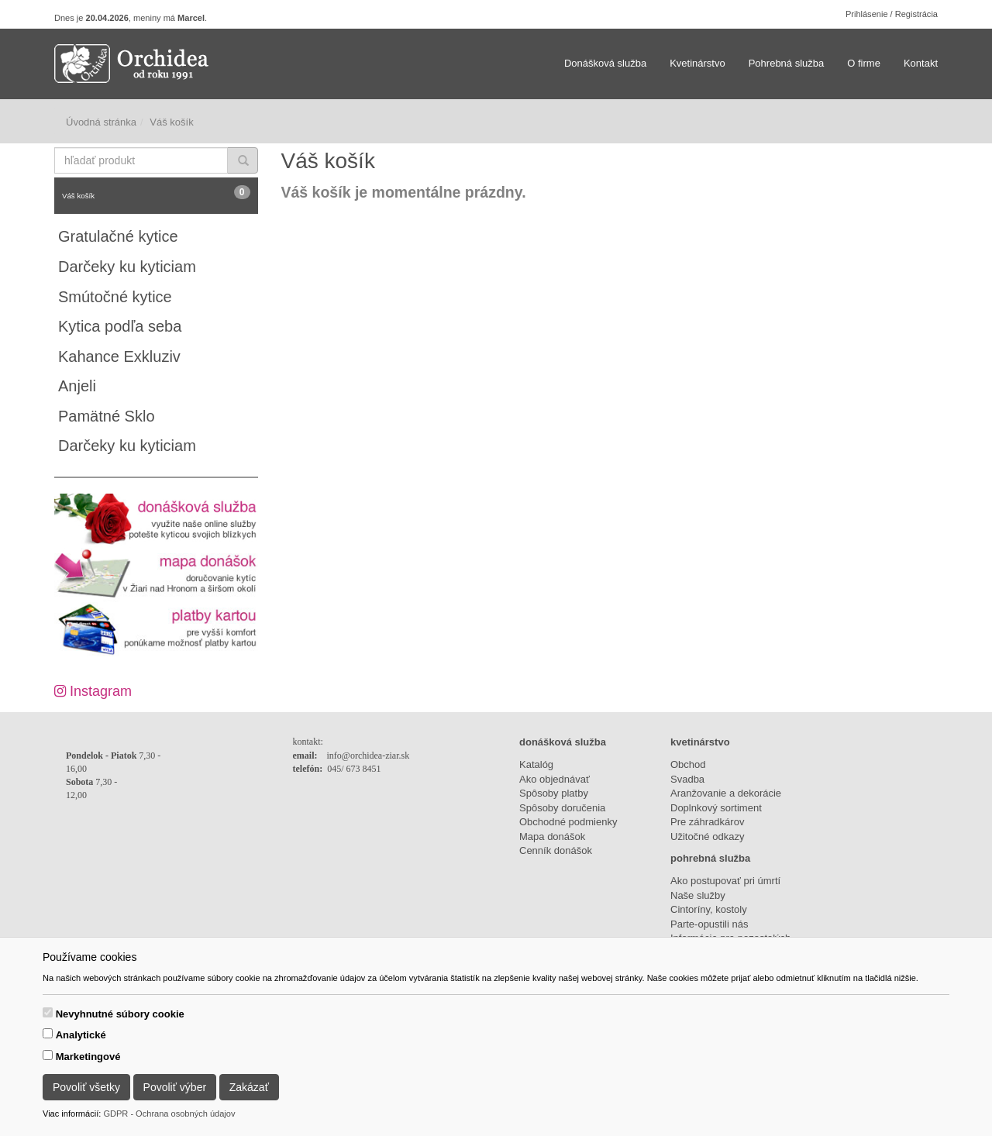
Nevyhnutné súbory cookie (120, 1014)
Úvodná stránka (101, 122)
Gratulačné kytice (118, 236)
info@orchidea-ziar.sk (368, 755)
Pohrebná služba (787, 63)
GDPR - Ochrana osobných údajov (169, 1113)
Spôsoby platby (553, 793)
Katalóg (536, 764)
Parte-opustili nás (709, 924)
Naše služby (697, 895)
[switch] (48, 1012)
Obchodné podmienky (568, 822)
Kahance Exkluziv (119, 356)
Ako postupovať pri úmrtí (725, 880)
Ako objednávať (554, 779)
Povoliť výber (175, 1087)
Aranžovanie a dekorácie (725, 793)
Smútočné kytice (115, 296)
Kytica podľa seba (119, 326)
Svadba (687, 779)
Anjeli (77, 385)
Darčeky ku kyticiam (127, 266)
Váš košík (156, 192)
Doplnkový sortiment (716, 808)
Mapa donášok (552, 836)
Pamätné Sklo (106, 416)
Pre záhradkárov (707, 822)
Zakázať (249, 1087)
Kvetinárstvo (697, 63)
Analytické (81, 1035)
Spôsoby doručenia (562, 808)
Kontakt (921, 63)
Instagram (93, 691)
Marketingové (88, 1056)
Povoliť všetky (86, 1087)
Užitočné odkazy (707, 836)
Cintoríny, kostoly (708, 909)
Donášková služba (605, 63)
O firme (863, 63)
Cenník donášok (555, 850)
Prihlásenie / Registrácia (892, 14)
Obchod (688, 764)
